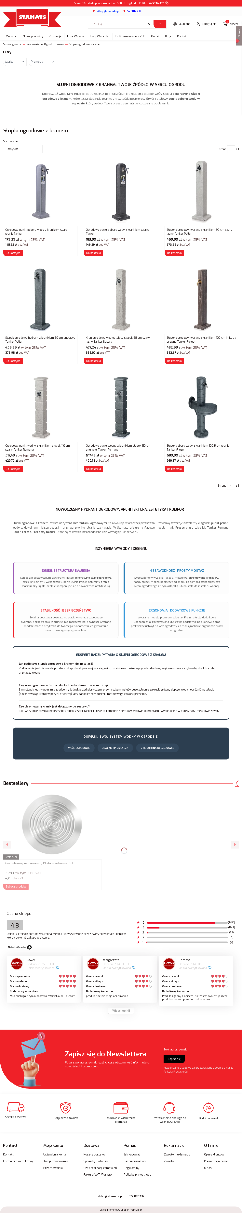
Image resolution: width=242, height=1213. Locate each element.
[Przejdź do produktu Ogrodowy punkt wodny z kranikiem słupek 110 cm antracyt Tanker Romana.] (121, 407)
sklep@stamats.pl (110, 1196)
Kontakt (182, 36)
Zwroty (169, 1161)
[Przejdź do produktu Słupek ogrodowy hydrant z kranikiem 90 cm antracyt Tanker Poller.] (40, 299)
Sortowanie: (10, 141)
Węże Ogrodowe (79, 748)
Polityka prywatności (138, 1175)
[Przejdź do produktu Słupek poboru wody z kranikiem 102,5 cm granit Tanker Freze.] (202, 407)
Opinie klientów (214, 1154)
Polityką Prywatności (176, 1071)
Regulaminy (131, 1168)
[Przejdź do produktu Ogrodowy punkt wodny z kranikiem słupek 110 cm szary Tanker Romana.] (40, 407)
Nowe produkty (33, 36)
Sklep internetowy (120, 1209)
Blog (168, 36)
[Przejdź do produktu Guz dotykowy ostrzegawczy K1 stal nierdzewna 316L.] (52, 825)
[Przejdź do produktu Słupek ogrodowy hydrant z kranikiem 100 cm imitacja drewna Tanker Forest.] (202, 299)
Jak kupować (132, 1154)
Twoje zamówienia (55, 1161)
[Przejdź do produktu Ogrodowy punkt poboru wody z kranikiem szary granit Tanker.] (40, 191)
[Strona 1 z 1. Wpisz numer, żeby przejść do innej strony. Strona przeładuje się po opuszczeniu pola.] (231, 149)
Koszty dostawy (94, 1154)
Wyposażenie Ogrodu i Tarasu (45, 44)
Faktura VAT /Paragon (98, 1175)
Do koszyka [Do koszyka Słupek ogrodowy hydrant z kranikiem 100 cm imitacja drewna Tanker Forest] (174, 361)
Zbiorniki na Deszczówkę (157, 748)
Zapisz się (174, 1059)
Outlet (155, 36)
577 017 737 (134, 11)
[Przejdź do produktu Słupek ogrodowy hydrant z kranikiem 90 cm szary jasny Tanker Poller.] (202, 191)
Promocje (55, 36)
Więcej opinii (121, 1011)
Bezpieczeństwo (135, 1161)
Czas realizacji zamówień (100, 1168)
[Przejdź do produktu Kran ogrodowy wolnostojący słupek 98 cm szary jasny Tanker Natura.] (121, 299)
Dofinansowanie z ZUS (130, 36)
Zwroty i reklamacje (177, 1154)
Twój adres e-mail (175, 1049)
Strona (222, 149)
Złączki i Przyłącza (115, 748)
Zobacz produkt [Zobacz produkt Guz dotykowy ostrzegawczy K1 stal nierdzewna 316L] (16, 887)
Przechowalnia (53, 1168)
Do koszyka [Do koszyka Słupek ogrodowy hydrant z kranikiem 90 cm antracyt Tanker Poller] (13, 361)
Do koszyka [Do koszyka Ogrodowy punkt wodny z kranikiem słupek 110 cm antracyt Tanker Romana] (94, 469)
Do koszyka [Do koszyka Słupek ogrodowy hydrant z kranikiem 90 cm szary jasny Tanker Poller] (174, 253)
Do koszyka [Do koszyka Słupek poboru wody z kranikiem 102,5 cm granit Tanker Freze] (174, 469)
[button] (160, 24)
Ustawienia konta (54, 1154)
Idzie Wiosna (75, 36)
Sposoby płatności (96, 1161)
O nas (208, 1168)
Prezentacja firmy (216, 1161)
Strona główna (12, 44)
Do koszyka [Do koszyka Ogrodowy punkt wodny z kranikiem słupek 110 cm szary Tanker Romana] (13, 469)
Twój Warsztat (100, 36)
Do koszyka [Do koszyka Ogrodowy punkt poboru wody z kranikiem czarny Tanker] (94, 253)
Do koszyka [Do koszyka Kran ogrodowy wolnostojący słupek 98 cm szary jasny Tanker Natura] (94, 361)
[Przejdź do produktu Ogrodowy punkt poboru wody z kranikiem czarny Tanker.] (121, 191)
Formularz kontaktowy (18, 1161)
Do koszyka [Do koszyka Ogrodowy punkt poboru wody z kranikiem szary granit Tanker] (13, 253)
